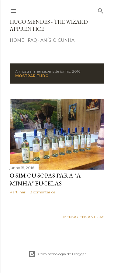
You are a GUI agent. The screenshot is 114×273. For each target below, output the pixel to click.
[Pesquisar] (100, 10)
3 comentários (42, 192)
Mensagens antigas (83, 216)
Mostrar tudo (32, 76)
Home (17, 40)
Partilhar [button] (18, 192)
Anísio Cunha (57, 40)
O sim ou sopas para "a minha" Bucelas (45, 179)
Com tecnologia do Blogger (57, 254)
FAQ (32, 40)
